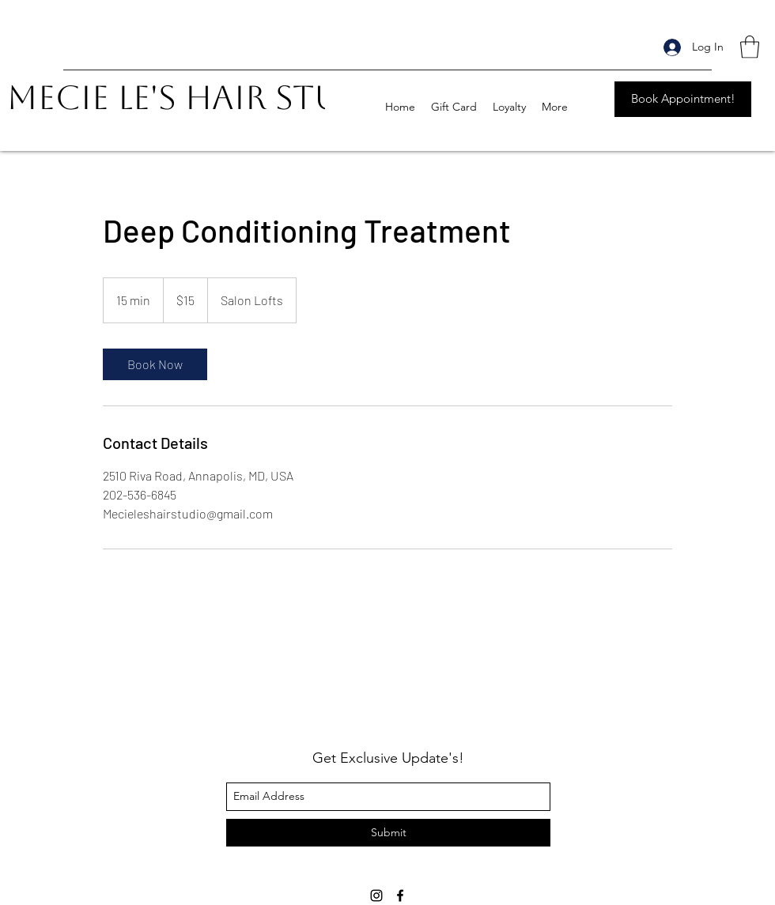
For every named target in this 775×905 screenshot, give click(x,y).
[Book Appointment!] (682, 99)
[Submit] (388, 833)
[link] (155, 364)
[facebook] (400, 895)
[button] (749, 47)
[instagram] (376, 895)
